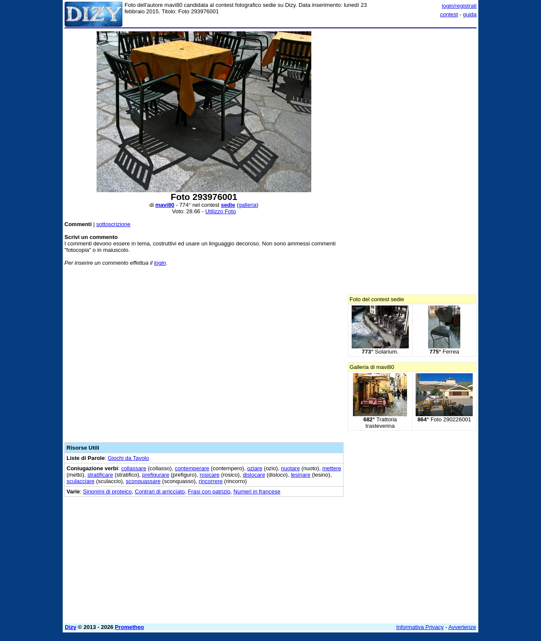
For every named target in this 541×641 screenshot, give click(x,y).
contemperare (192, 468)
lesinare (300, 475)
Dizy (70, 627)
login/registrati (459, 6)
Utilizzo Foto (220, 211)
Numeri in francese (257, 491)
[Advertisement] (203, 356)
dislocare (254, 475)
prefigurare (155, 475)
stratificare (100, 475)
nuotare (290, 468)
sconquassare (143, 481)
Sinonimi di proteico (107, 491)
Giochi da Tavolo (128, 458)
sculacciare (80, 481)
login (160, 263)
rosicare (209, 475)
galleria (248, 205)
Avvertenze (462, 627)
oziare (254, 468)
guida (470, 14)
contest (449, 14)
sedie (228, 205)
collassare (133, 468)
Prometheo (129, 627)
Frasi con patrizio (209, 491)
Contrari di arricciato (160, 491)
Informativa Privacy (420, 627)
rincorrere (211, 481)
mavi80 (164, 205)
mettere (331, 468)
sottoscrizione (113, 224)
